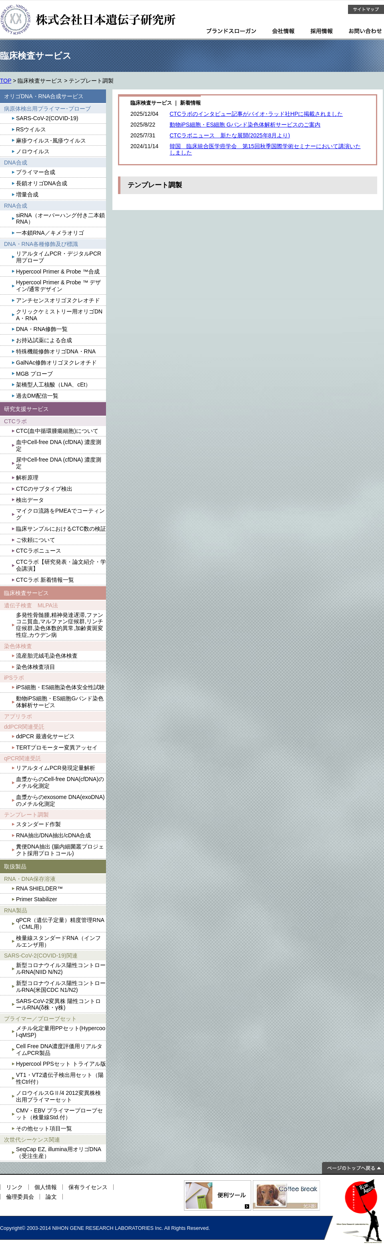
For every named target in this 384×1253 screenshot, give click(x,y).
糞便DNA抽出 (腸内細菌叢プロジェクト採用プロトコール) (60, 849)
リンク (14, 1187)
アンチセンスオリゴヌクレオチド (58, 300)
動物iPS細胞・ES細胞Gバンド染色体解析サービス (60, 701)
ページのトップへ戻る (353, 1168)
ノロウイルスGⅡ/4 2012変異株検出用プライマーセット (58, 1096)
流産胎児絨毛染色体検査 (47, 655)
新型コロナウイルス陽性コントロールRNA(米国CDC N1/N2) (61, 986)
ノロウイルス (33, 151)
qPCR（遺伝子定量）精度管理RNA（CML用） (60, 923)
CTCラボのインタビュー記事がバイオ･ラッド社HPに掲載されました (256, 114)
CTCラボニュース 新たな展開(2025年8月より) (230, 135)
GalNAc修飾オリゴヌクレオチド (56, 362)
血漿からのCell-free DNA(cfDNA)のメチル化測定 (60, 782)
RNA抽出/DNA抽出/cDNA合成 (53, 835)
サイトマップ (366, 9)
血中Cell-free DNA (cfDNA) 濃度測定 (58, 445)
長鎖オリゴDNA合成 (41, 183)
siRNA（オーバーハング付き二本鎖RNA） (60, 218)
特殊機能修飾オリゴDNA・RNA (56, 351)
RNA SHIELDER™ (39, 888)
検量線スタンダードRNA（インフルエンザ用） (58, 941)
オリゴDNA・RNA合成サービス (44, 96)
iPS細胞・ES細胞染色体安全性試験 (60, 687)
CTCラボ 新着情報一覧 (45, 580)
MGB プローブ (34, 374)
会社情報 (283, 31)
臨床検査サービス (26, 593)
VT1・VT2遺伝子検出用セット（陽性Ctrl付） (60, 1078)
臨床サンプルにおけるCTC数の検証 (61, 528)
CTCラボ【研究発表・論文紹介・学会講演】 (61, 565)
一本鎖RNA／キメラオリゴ (50, 233)
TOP (5, 80)
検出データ (30, 500)
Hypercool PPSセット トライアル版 (61, 1064)
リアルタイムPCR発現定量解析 (55, 768)
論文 (51, 1196)
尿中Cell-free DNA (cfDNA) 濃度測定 (58, 463)
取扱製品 (15, 866)
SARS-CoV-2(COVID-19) (47, 118)
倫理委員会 (20, 1196)
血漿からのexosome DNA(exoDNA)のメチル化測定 (60, 800)
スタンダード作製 (38, 824)
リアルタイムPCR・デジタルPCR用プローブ (58, 257)
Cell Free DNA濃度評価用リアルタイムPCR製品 (59, 1049)
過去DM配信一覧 (37, 396)
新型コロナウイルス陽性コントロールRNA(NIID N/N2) (61, 968)
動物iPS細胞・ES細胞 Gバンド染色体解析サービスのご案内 (245, 124)
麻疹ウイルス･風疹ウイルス (51, 140)
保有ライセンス (88, 1187)
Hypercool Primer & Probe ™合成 (58, 271)
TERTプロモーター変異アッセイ (57, 747)
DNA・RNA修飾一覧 (42, 329)
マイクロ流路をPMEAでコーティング (60, 514)
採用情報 (321, 31)
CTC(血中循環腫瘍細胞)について (57, 431)
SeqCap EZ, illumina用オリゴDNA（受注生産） (58, 1152)
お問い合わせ (365, 31)
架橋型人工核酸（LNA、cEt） (53, 384)
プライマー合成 (35, 172)
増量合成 (27, 194)
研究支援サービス (26, 409)
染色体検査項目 (35, 667)
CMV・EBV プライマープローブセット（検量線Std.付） (59, 1113)
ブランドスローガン (231, 31)
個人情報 (45, 1187)
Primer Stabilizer (36, 899)
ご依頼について (35, 540)
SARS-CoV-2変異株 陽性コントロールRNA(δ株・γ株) (58, 1004)
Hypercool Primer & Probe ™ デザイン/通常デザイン (58, 285)
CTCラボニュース (38, 550)
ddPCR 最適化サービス (45, 736)
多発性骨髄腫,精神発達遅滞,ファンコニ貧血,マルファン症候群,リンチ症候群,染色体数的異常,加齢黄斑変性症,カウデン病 (59, 625)
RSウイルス (31, 129)
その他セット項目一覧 (44, 1128)
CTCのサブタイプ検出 (44, 489)
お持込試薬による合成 (44, 340)
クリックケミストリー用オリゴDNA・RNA (59, 314)
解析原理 (27, 477)
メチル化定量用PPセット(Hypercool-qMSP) (60, 1031)
